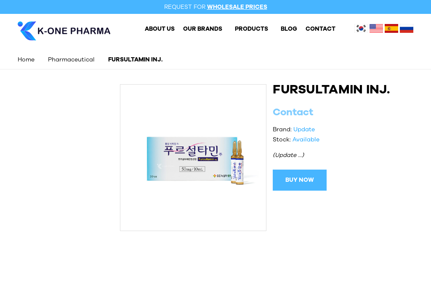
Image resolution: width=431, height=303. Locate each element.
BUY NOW (299, 180)
